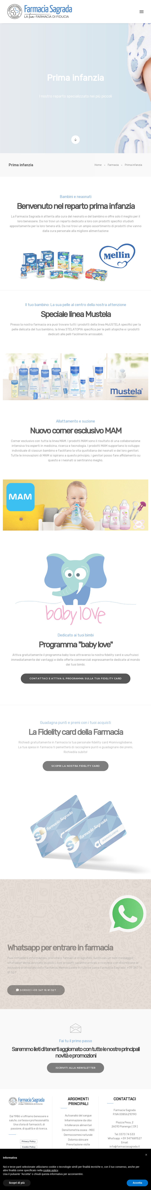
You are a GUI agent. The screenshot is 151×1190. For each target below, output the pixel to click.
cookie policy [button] (50, 1170)
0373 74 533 (127, 1134)
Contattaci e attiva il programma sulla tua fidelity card (75, 678)
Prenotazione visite (78, 1144)
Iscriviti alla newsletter (76, 1061)
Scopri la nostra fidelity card (75, 765)
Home (98, 164)
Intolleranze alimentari (78, 1125)
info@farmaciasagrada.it (125, 1146)
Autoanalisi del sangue (78, 1115)
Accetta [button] (137, 1182)
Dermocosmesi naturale (78, 1135)
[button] (146, 1155)
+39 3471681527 (131, 1138)
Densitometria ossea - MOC (78, 1130)
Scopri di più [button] (17, 1182)
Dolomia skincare (78, 1139)
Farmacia (113, 164)
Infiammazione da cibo (78, 1120)
